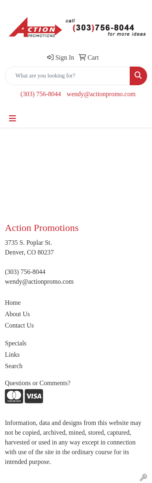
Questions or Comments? (38, 383)
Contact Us (19, 325)
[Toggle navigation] (12, 118)
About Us (17, 313)
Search (14, 365)
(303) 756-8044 (41, 94)
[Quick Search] (67, 76)
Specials (15, 343)
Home (13, 302)
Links (12, 354)
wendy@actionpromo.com (101, 94)
